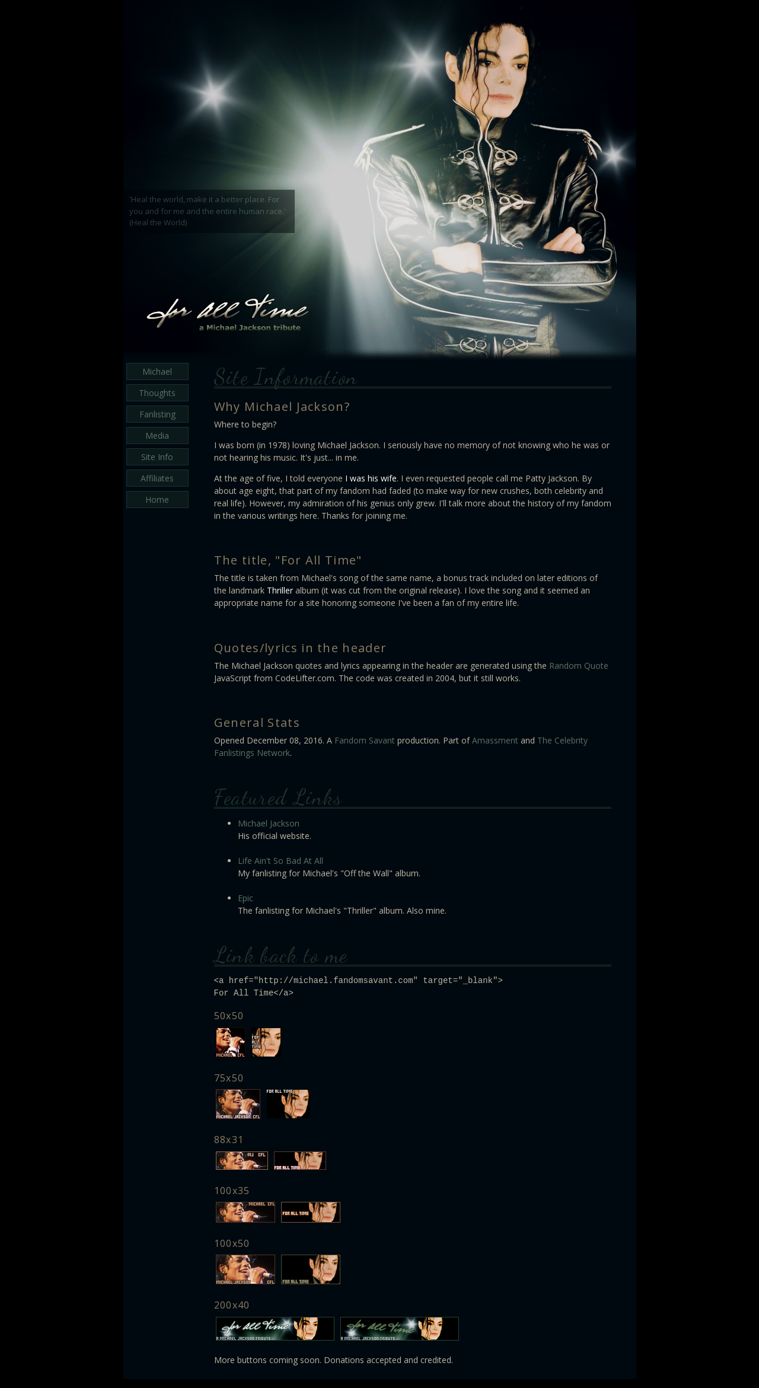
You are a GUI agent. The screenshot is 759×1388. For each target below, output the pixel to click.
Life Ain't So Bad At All (280, 860)
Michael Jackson (268, 823)
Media (157, 435)
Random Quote (578, 665)
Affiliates (157, 478)
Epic (245, 898)
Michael (157, 371)
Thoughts (157, 392)
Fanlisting (157, 414)
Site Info (157, 456)
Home (157, 499)
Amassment (495, 740)
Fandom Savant (364, 740)
